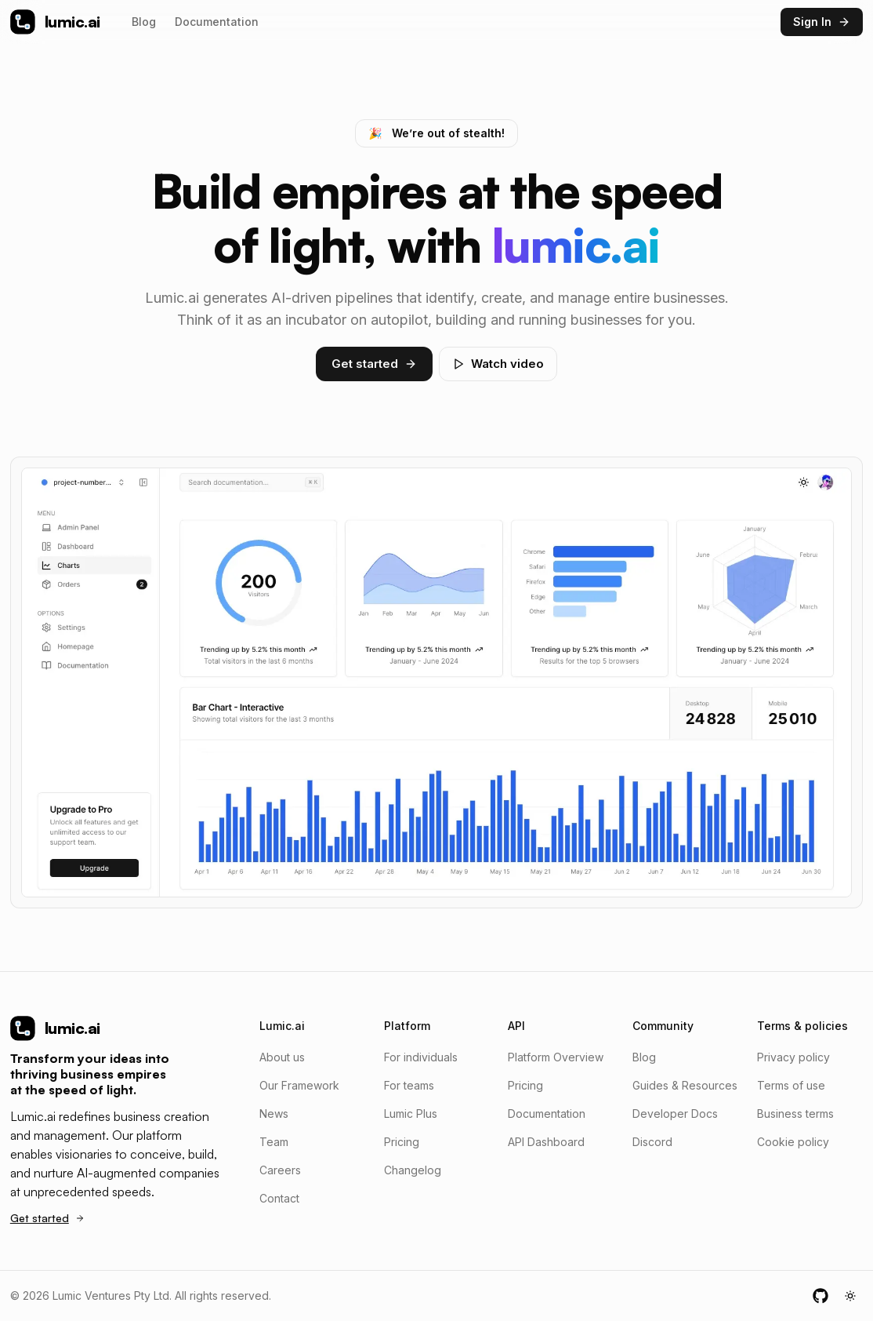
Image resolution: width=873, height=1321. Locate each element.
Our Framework (299, 1085)
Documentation (217, 21)
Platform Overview (555, 1057)
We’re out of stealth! (436, 133)
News (273, 1113)
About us (282, 1057)
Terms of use (791, 1085)
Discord (652, 1141)
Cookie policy (793, 1141)
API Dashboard (546, 1141)
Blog (144, 21)
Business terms (795, 1113)
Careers (280, 1170)
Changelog (412, 1170)
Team (273, 1141)
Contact (279, 1198)
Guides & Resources (684, 1085)
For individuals (421, 1057)
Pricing (401, 1141)
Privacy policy (793, 1057)
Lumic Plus (410, 1113)
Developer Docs (675, 1113)
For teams (409, 1085)
